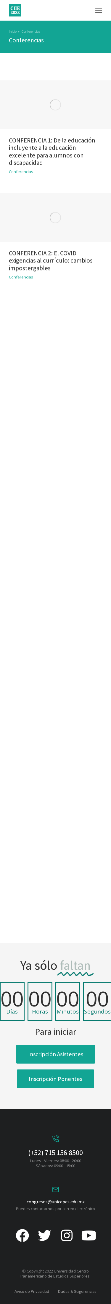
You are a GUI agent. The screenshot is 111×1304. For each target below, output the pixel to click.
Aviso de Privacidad (32, 1291)
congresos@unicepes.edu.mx (56, 1202)
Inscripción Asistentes (55, 1054)
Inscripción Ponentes (55, 1079)
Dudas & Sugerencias (77, 1291)
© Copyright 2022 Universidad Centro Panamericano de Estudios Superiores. (55, 1273)
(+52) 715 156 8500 (55, 1152)
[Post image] (55, 193)
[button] (98, 10)
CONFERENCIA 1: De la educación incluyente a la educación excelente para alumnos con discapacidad (52, 215)
